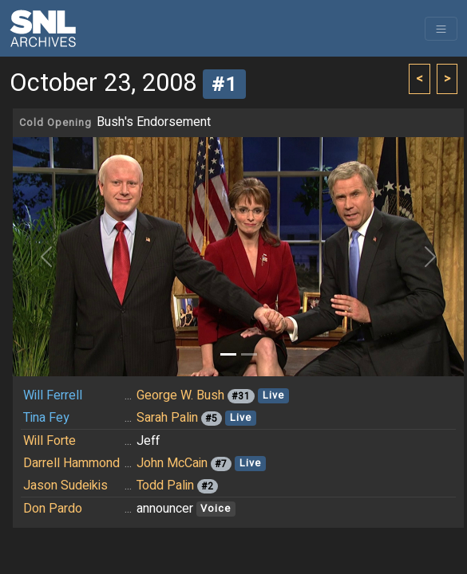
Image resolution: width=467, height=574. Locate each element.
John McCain (172, 463)
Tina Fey (46, 417)
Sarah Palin (167, 417)
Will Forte (49, 440)
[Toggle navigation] (441, 29)
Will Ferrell (52, 395)
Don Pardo (52, 508)
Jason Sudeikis (65, 485)
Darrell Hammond (71, 463)
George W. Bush (180, 395)
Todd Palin (165, 485)
